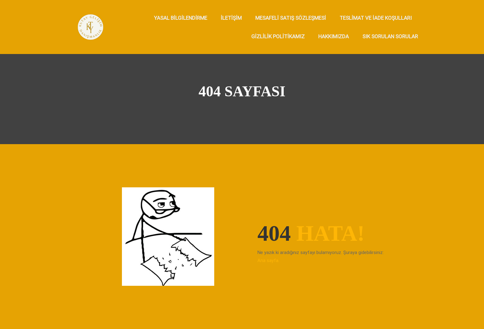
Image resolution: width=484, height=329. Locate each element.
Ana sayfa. (268, 260)
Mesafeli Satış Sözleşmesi (290, 18)
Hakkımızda (333, 36)
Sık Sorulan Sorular (390, 36)
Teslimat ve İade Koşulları (376, 18)
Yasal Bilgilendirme (180, 18)
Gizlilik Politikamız (278, 36)
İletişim (231, 18)
